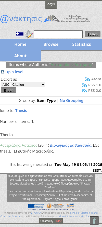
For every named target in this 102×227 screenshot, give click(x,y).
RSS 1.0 (94, 84)
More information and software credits (80, 216)
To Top (94, 220)
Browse (50, 44)
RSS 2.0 (94, 90)
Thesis (21, 110)
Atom (96, 78)
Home (20, 44)
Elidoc (58, 221)
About (20, 56)
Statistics (81, 44)
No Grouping (71, 100)
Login (50, 3)
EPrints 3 (36, 212)
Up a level (14, 71)
